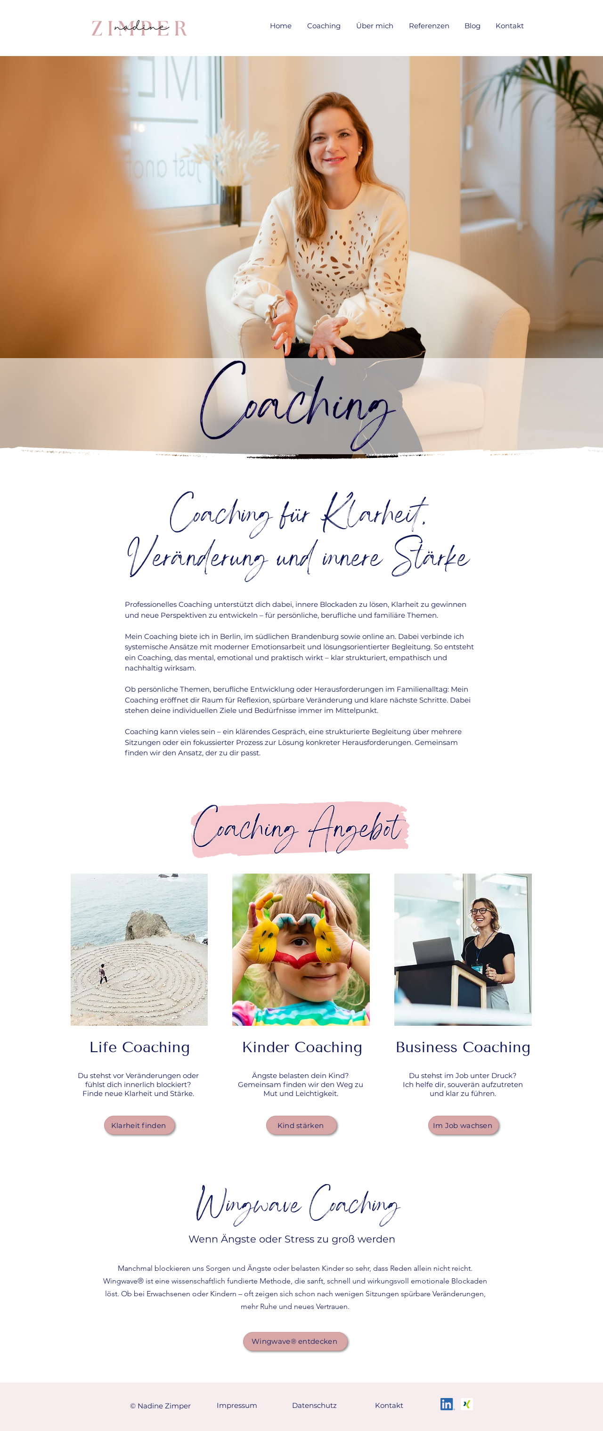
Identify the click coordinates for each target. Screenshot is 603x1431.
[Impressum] (237, 1405)
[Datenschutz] (315, 1405)
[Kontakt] (390, 1405)
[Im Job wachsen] (463, 1125)
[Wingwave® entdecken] (295, 1341)
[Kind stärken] (301, 1125)
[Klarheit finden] (139, 1125)
